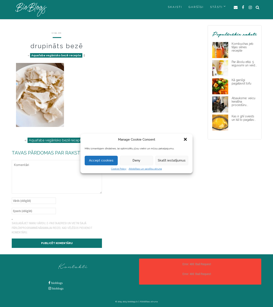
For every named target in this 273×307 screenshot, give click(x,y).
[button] (185, 139)
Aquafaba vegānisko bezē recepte (56, 55)
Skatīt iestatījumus (172, 160)
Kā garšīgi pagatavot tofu (241, 81)
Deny (136, 160)
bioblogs (56, 282)
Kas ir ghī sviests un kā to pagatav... (244, 118)
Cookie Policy (118, 168)
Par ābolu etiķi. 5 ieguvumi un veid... (244, 63)
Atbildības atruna (149, 301)
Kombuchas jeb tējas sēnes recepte (242, 47)
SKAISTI (175, 7)
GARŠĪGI (196, 7)
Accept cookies (101, 160)
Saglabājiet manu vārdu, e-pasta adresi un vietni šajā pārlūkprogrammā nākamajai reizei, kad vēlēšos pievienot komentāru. (52, 227)
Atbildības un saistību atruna (145, 168)
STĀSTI (216, 7)
